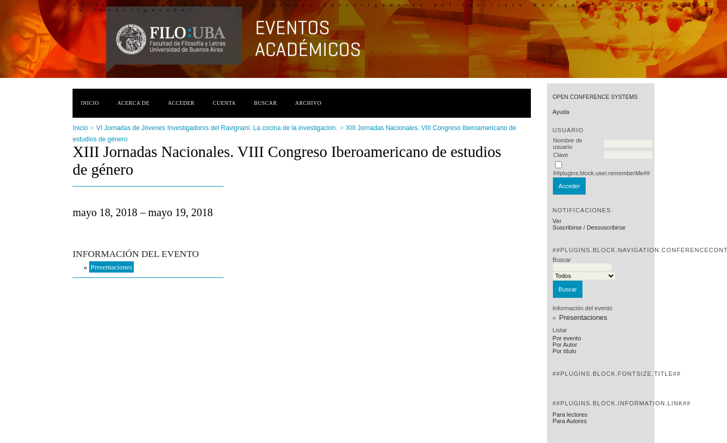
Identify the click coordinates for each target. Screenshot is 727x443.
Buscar (265, 103)
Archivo (308, 103)
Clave (560, 155)
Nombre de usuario (567, 143)
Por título (564, 351)
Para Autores (569, 421)
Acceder (181, 103)
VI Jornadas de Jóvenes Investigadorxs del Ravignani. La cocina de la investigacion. (216, 128)
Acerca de (133, 103)
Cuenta (224, 103)
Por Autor (564, 344)
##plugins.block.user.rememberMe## (601, 173)
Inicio (90, 103)
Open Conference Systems (594, 97)
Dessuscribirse (606, 227)
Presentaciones (583, 317)
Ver (557, 221)
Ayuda (560, 112)
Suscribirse (566, 227)
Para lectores (569, 414)
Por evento (566, 338)
